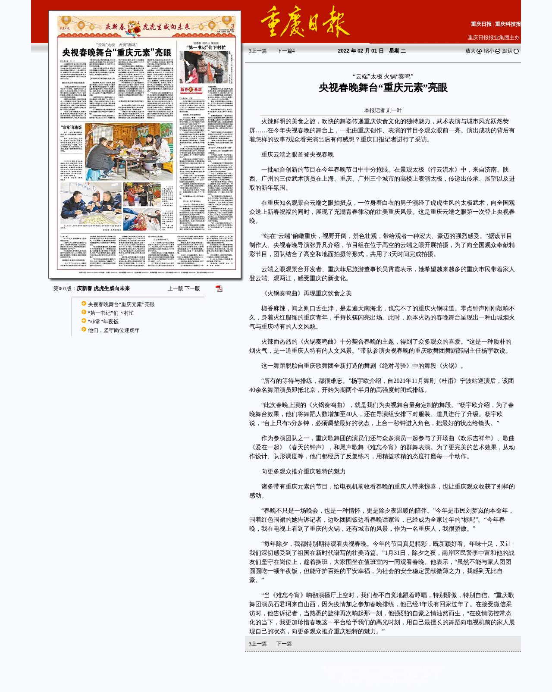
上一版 (175, 288)
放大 (474, 51)
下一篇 (286, 51)
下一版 (192, 288)
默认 (511, 51)
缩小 (492, 51)
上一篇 (258, 51)
